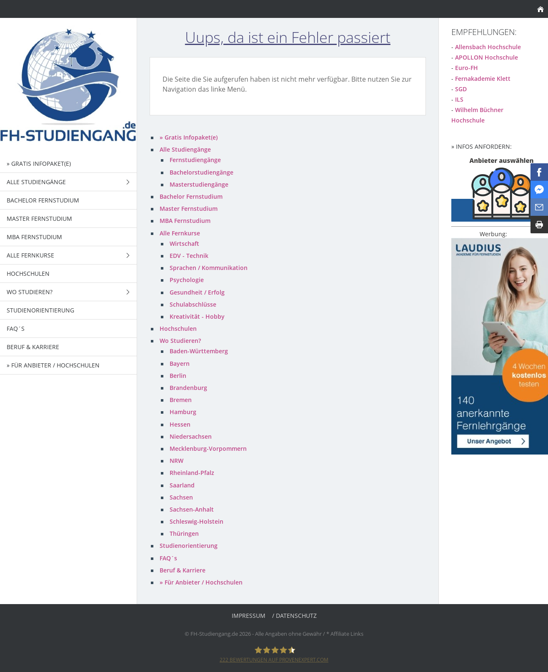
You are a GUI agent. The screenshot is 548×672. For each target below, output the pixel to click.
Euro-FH (466, 68)
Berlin (178, 376)
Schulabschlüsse (193, 304)
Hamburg (183, 412)
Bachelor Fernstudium (191, 196)
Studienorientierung (189, 546)
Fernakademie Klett (482, 78)
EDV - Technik (189, 256)
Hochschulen (178, 328)
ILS (459, 99)
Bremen (181, 400)
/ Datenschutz (294, 616)
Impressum (248, 616)
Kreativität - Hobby (197, 316)
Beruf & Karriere (182, 570)
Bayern (180, 363)
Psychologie (187, 280)
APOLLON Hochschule (486, 57)
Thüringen (184, 533)
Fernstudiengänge (195, 160)
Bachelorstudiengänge (201, 172)
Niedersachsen (191, 436)
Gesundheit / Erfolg (197, 292)
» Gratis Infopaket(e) (189, 137)
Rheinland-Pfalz (192, 473)
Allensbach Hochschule (488, 47)
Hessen (180, 424)
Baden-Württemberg (199, 351)
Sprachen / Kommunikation (209, 268)
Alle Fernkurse (180, 233)
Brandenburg (188, 388)
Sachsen (181, 497)
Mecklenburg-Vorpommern (208, 448)
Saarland (182, 485)
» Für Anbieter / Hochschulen (201, 582)
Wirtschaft (184, 243)
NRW (176, 461)
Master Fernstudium (189, 208)
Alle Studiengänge (185, 149)
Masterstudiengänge (199, 184)
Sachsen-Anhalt (192, 509)
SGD (461, 89)
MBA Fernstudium (185, 221)
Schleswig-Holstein (196, 521)
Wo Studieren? (180, 341)
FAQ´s (168, 558)
